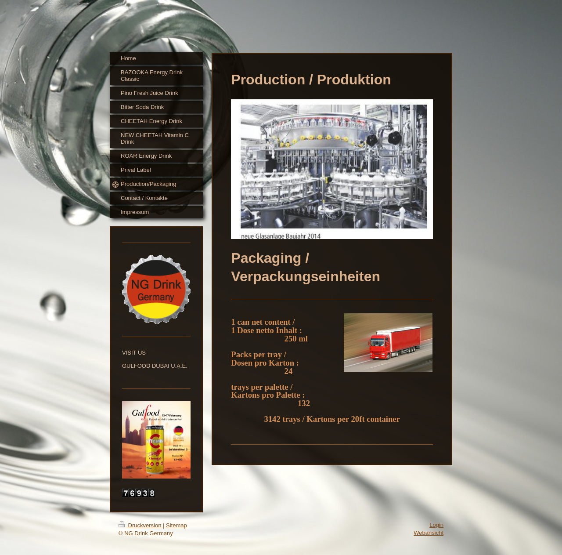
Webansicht (428, 533)
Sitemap (176, 525)
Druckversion (141, 525)
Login (436, 525)
